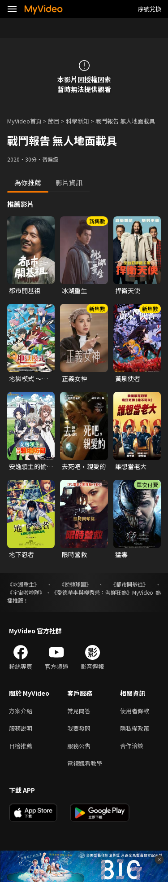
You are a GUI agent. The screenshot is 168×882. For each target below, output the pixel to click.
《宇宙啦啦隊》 (26, 592)
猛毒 (121, 554)
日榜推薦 (20, 746)
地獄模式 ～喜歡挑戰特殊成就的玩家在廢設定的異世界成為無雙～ (31, 378)
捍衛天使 (127, 290)
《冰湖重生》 (23, 584)
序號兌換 (149, 8)
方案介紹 (20, 710)
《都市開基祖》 (129, 584)
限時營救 (74, 554)
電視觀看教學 (84, 763)
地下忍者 (21, 554)
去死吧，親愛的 (84, 466)
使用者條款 (134, 710)
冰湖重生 (74, 290)
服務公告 (78, 746)
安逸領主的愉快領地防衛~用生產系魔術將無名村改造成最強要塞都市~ (31, 466)
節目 (54, 121)
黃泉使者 (127, 378)
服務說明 (20, 728)
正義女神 (74, 378)
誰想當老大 (130, 466)
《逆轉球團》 (75, 584)
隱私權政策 (134, 728)
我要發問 (78, 728)
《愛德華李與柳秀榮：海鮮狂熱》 (92, 592)
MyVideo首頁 (24, 121)
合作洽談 (131, 746)
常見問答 (78, 710)
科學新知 (77, 121)
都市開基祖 (24, 290)
